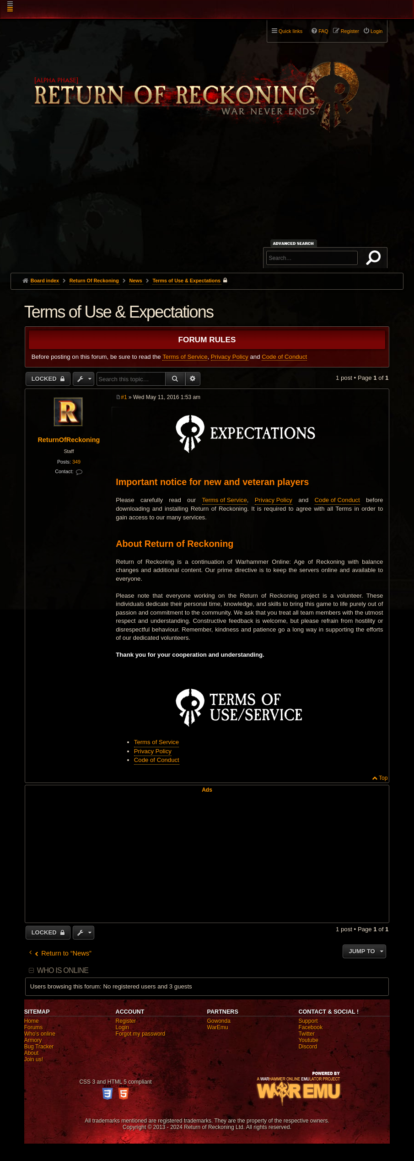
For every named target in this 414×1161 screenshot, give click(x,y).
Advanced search (294, 243)
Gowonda (219, 1021)
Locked (45, 378)
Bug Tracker (39, 1046)
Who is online (62, 970)
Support (307, 1021)
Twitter (306, 1034)
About (31, 1053)
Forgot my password (141, 1034)
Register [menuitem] (350, 31)
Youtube (308, 1040)
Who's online (39, 1034)
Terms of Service (184, 356)
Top (383, 778)
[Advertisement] (207, 204)
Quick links (290, 31)
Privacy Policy (229, 356)
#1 (124, 397)
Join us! (33, 1059)
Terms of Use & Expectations (186, 280)
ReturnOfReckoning (69, 439)
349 (76, 461)
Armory (33, 1040)
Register (126, 1021)
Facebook (310, 1027)
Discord (307, 1046)
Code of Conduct (284, 356)
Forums (33, 1027)
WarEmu (217, 1027)
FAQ (323, 31)
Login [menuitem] (376, 31)
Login (122, 1027)
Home (31, 1021)
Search (375, 259)
